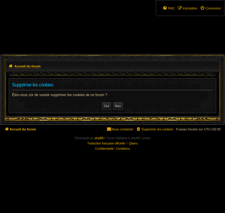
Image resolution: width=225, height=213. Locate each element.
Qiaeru (133, 143)
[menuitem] (210, 8)
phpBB (99, 138)
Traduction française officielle (106, 143)
